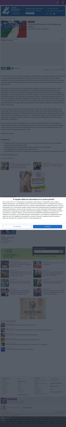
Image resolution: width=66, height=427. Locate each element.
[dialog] (33, 213)
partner (14, 202)
